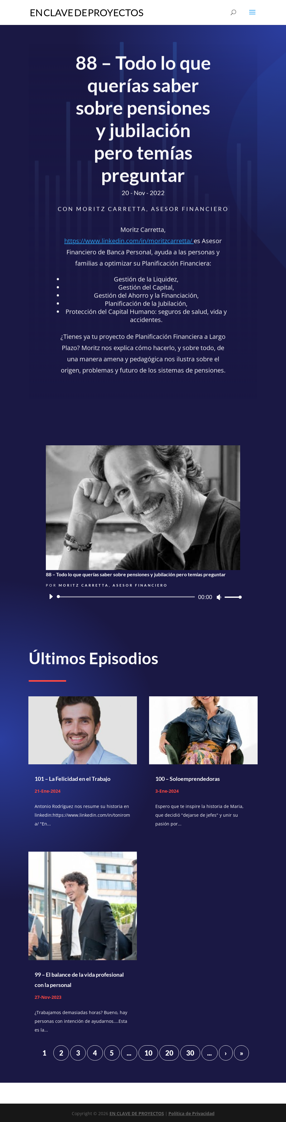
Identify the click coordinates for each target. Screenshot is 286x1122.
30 (190, 1053)
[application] (143, 597)
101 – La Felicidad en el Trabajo (72, 778)
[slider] (127, 596)
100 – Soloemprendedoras (187, 778)
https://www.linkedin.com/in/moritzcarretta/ (129, 242)
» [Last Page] (241, 1053)
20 (169, 1053)
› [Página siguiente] (226, 1053)
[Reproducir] (51, 597)
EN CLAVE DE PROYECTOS (136, 1113)
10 (148, 1053)
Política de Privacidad (191, 1113)
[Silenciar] (219, 597)
